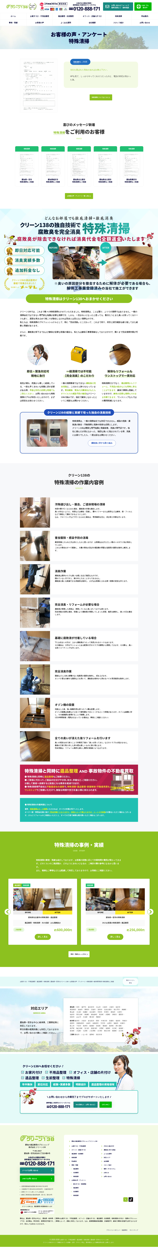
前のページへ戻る (130, 985)
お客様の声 (39, 23)
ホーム (13, 16)
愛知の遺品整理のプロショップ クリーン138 (91, 1145)
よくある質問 (66, 23)
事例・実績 (13, 23)
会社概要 (92, 23)
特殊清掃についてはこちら (99, 98)
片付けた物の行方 (111, 1150)
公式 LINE (116, 1107)
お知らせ (107, 1176)
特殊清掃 (118, 16)
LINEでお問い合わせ (32, 1184)
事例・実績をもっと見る (77, 958)
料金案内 (144, 16)
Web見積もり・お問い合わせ (87, 1107)
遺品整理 (76, 1172)
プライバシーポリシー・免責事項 (115, 1236)
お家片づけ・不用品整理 (39, 16)
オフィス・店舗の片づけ (92, 16)
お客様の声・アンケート (81, 1184)
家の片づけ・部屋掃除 (81, 1187)
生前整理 (76, 1176)
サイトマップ (133, 1236)
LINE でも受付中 (145, 7)
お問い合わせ (145, 23)
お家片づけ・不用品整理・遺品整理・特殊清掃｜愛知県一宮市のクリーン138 (84, 1246)
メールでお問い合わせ (32, 1174)
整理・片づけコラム (111, 1172)
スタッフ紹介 (118, 23)
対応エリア (108, 1161)
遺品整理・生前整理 (66, 16)
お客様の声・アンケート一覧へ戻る (77, 197)
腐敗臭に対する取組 (111, 1153)
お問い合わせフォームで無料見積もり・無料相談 (120, 7)
